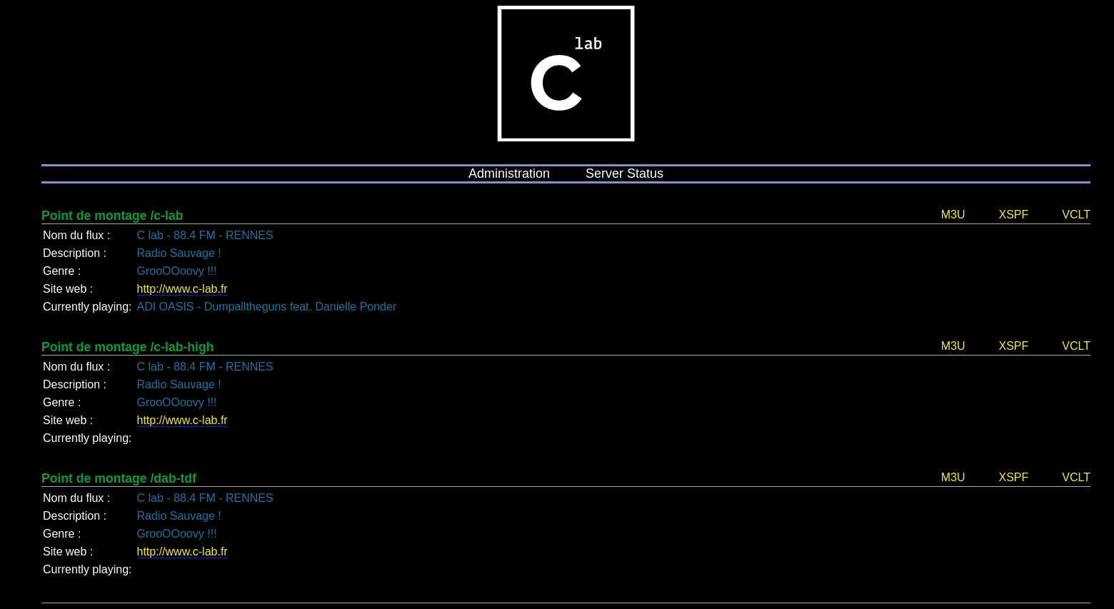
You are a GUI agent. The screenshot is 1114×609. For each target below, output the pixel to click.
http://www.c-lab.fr (182, 289)
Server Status (624, 173)
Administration (509, 173)
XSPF (1013, 214)
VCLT (1076, 214)
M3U (953, 214)
